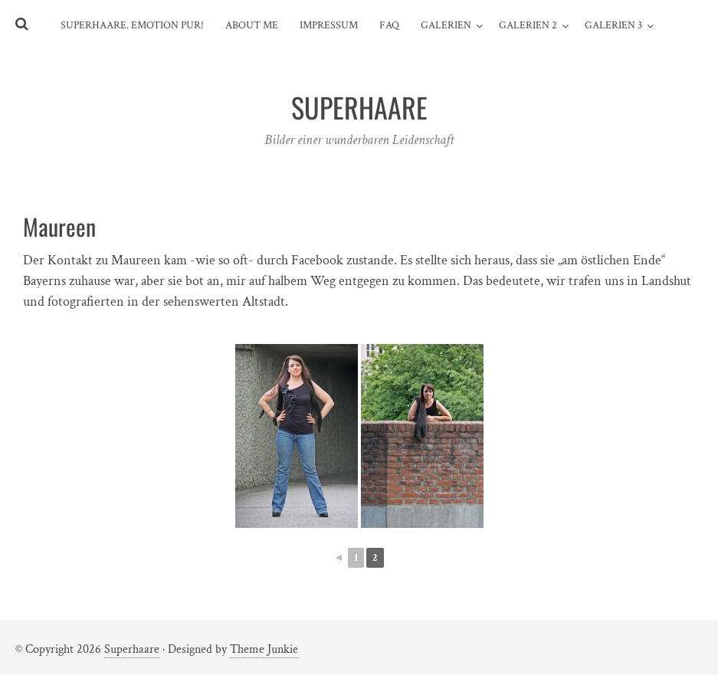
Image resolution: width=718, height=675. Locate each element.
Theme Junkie (264, 649)
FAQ (389, 25)
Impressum (329, 25)
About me (251, 25)
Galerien (446, 25)
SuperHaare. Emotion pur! (132, 25)
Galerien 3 (613, 25)
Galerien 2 (528, 25)
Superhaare (131, 649)
